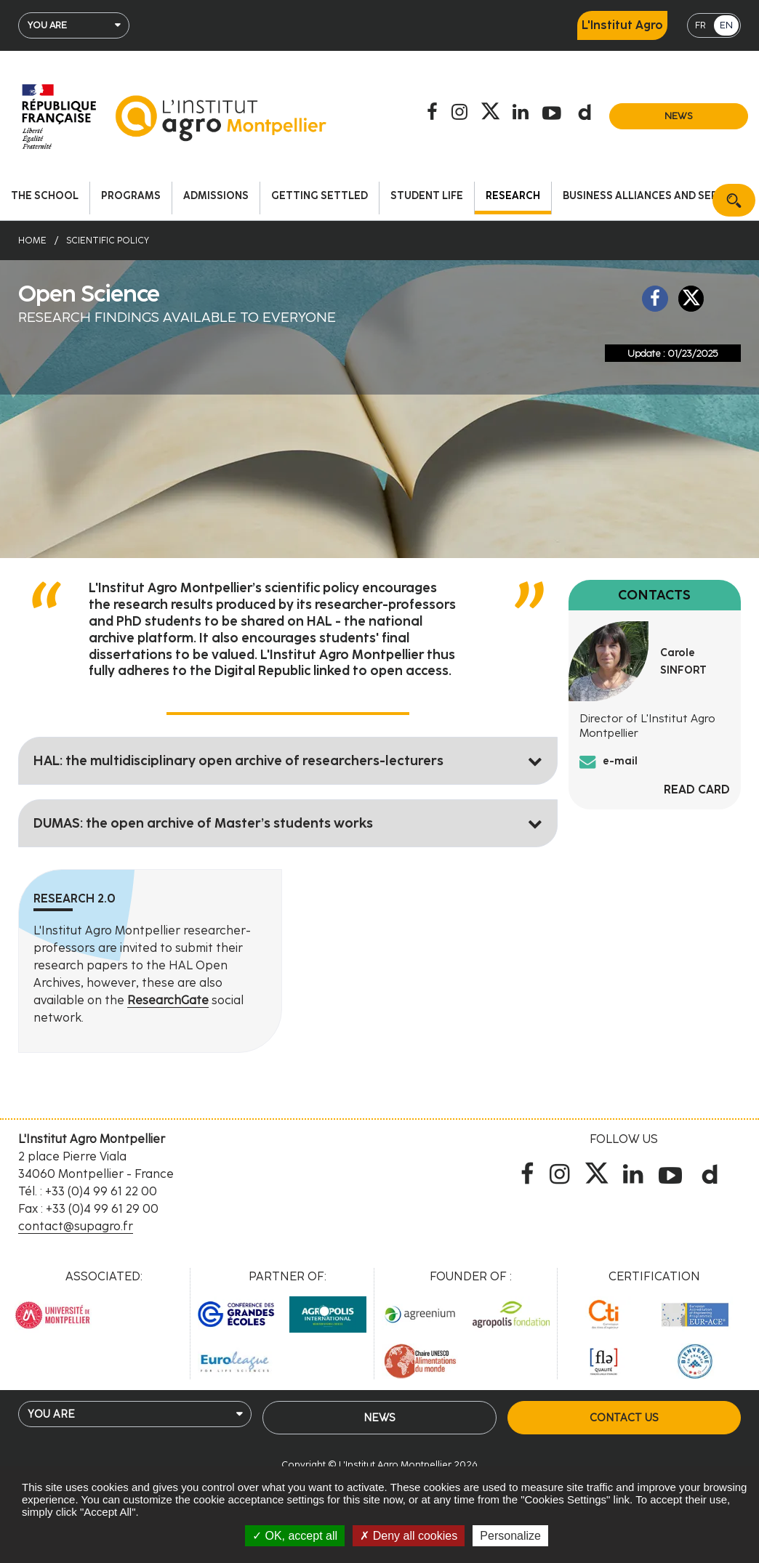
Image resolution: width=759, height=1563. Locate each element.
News (678, 115)
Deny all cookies (408, 1536)
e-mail (620, 760)
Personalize (510, 1536)
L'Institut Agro (622, 25)
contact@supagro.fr (75, 1226)
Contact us (624, 1417)
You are (47, 25)
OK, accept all (294, 1536)
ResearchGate (168, 1000)
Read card (697, 789)
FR (700, 25)
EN (726, 25)
